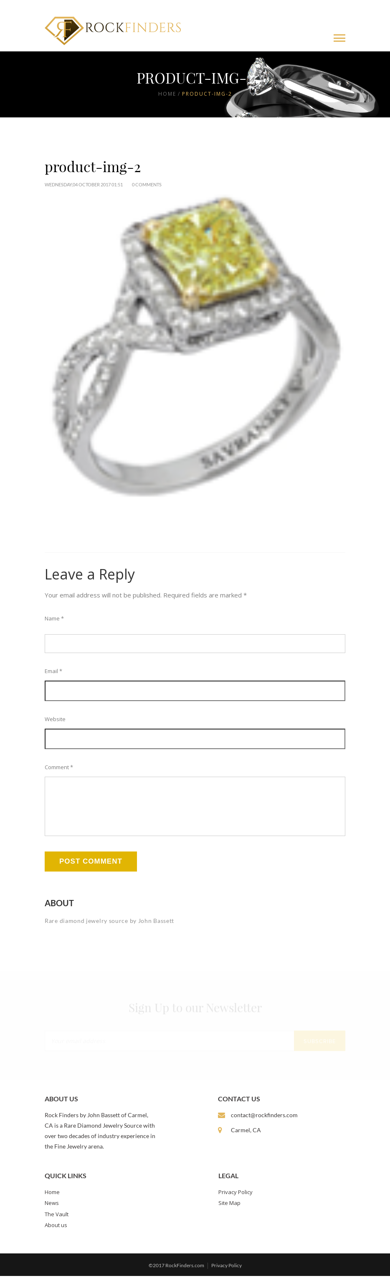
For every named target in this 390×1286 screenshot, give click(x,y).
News (52, 1213)
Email (53, 671)
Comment (59, 767)
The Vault (56, 1224)
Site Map (229, 1213)
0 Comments (147, 184)
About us (56, 1235)
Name (54, 618)
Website (55, 719)
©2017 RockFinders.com (176, 1275)
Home (167, 93)
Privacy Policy (235, 1202)
